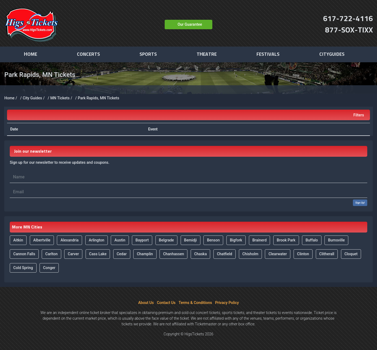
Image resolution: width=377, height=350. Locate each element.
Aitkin (18, 240)
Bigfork (236, 240)
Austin (119, 240)
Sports (148, 54)
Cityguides (331, 54)
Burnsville (336, 240)
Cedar (122, 254)
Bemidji (190, 240)
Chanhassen (173, 254)
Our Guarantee (190, 24)
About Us (146, 302)
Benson (213, 240)
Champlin (145, 254)
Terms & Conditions (195, 302)
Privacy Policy (227, 302)
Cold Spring (23, 268)
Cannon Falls (24, 254)
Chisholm (250, 254)
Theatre (207, 54)
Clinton (303, 254)
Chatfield (224, 254)
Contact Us (166, 302)
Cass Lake (97, 254)
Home (30, 54)
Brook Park (286, 240)
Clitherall (326, 254)
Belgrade (166, 240)
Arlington (96, 240)
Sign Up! (360, 202)
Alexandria (69, 240)
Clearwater (277, 254)
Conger (49, 268)
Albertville (41, 240)
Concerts (88, 54)
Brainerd (259, 240)
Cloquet (351, 254)
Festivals (268, 54)
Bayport (142, 240)
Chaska (200, 254)
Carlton (51, 254)
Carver (73, 254)
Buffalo (312, 240)
